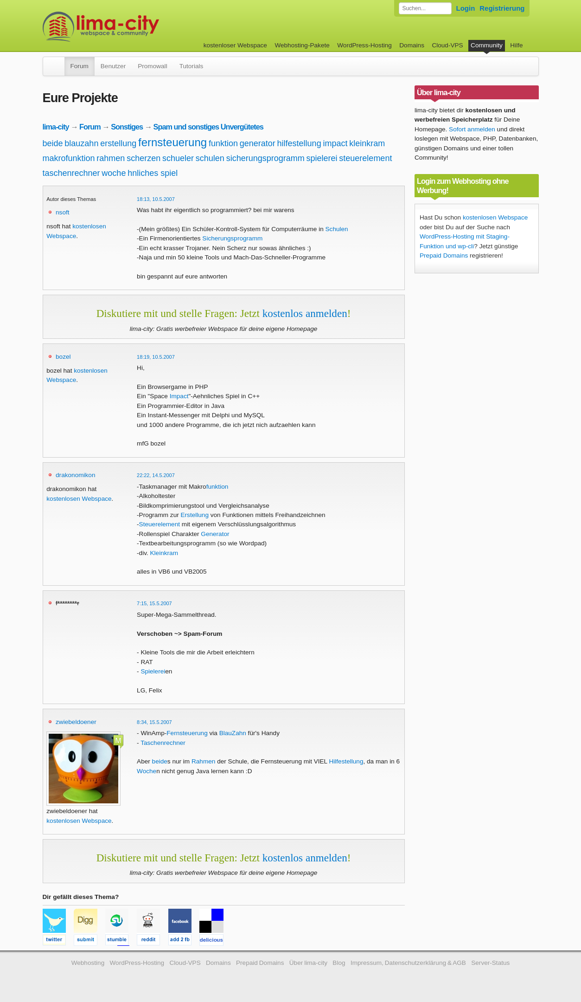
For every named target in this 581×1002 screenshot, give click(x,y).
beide (53, 143)
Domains (411, 45)
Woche (146, 771)
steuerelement (365, 158)
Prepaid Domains (444, 255)
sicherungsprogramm (265, 158)
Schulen (337, 229)
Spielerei (152, 671)
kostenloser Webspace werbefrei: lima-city (135, 27)
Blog (338, 962)
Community (487, 45)
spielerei (322, 158)
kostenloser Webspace (235, 45)
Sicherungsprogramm (232, 238)
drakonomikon (75, 475)
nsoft (62, 212)
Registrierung (501, 8)
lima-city (56, 127)
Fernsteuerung (186, 733)
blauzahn (81, 143)
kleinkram (367, 143)
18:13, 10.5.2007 (156, 199)
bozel (63, 356)
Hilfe (516, 45)
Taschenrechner (162, 742)
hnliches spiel (153, 173)
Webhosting (88, 962)
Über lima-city (308, 962)
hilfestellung (299, 143)
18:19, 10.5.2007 (156, 357)
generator (257, 143)
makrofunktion (69, 158)
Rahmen (203, 761)
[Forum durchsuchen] (425, 8)
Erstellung (195, 514)
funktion (223, 143)
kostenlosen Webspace (78, 498)
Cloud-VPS (447, 45)
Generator (215, 533)
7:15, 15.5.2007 (154, 603)
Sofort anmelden (472, 129)
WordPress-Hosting (364, 45)
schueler (178, 158)
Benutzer (113, 66)
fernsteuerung (172, 142)
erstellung (118, 143)
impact (335, 143)
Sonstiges (127, 127)
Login (465, 8)
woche (114, 173)
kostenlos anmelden (304, 313)
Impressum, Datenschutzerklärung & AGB (408, 962)
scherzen (143, 158)
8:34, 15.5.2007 (154, 722)
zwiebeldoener (76, 721)
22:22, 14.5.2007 (156, 475)
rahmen (110, 158)
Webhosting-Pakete (302, 45)
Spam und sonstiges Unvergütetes (208, 127)
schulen (210, 158)
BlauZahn (232, 733)
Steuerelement (159, 524)
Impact (179, 396)
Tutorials (191, 66)
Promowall (152, 66)
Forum (79, 66)
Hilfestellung (346, 761)
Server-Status (490, 962)
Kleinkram (164, 552)
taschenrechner (71, 173)
